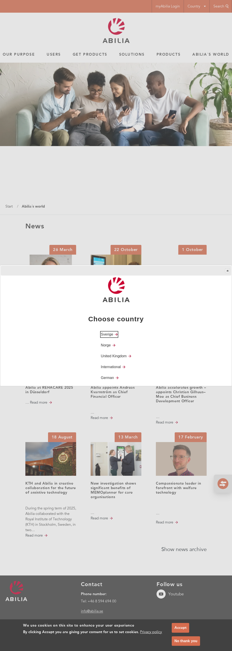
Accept (180, 627)
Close (227, 271)
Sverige (107, 334)
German (107, 378)
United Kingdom (114, 356)
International (111, 367)
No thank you (185, 641)
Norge (106, 345)
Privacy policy (151, 632)
